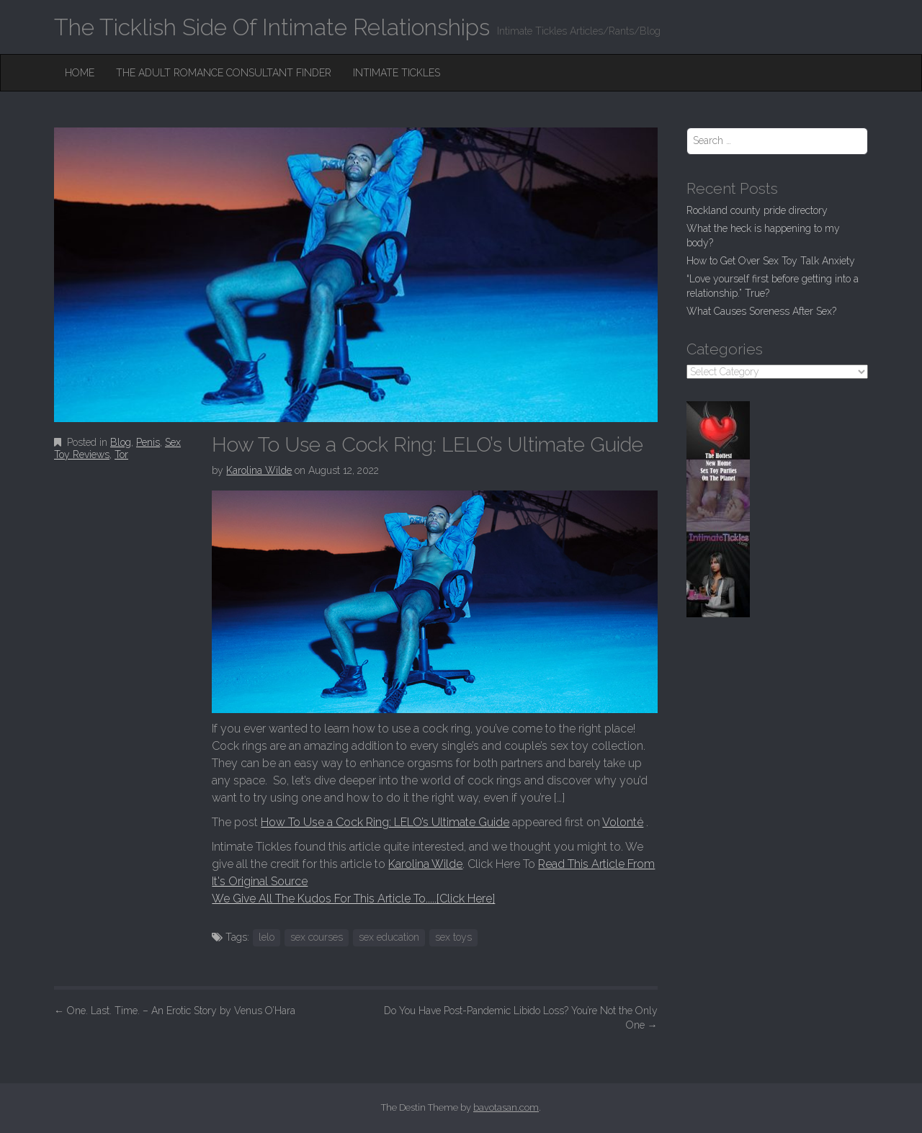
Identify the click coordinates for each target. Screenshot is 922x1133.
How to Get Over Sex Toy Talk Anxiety (770, 261)
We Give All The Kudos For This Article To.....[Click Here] (353, 898)
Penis (148, 442)
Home (79, 73)
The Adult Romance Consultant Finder (223, 73)
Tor (121, 454)
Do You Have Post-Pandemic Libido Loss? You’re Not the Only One (521, 1018)
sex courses (316, 937)
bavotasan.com (506, 1107)
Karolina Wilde (259, 470)
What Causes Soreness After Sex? (761, 311)
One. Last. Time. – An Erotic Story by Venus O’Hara (174, 1010)
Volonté (622, 822)
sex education (389, 937)
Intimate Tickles (396, 73)
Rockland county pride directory (757, 210)
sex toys (453, 937)
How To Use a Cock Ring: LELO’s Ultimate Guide (385, 822)
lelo (266, 937)
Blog (120, 442)
